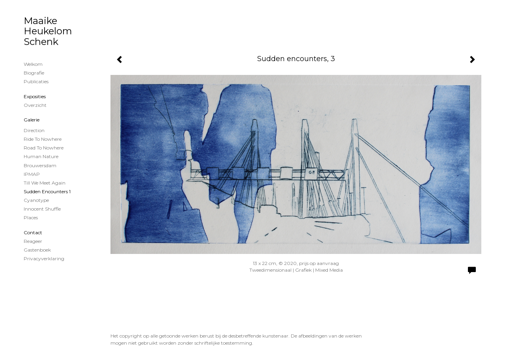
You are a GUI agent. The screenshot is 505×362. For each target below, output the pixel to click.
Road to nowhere (44, 148)
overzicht (35, 105)
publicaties (36, 81)
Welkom (33, 64)
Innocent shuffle (42, 209)
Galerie (31, 120)
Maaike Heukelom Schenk (48, 31)
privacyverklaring (44, 258)
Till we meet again (44, 183)
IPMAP (32, 174)
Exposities (35, 96)
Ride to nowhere (43, 139)
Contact (33, 232)
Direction (34, 130)
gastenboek (37, 250)
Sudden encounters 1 (47, 191)
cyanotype (36, 200)
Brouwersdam (40, 165)
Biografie (34, 73)
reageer (33, 241)
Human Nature (41, 156)
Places (31, 217)
